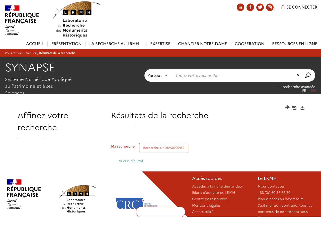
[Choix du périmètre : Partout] (158, 75)
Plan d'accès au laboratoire (281, 199)
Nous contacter (271, 186)
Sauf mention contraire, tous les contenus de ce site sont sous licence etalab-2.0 (285, 211)
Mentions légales (206, 205)
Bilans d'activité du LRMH (213, 192)
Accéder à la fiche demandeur (217, 186)
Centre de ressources (209, 199)
